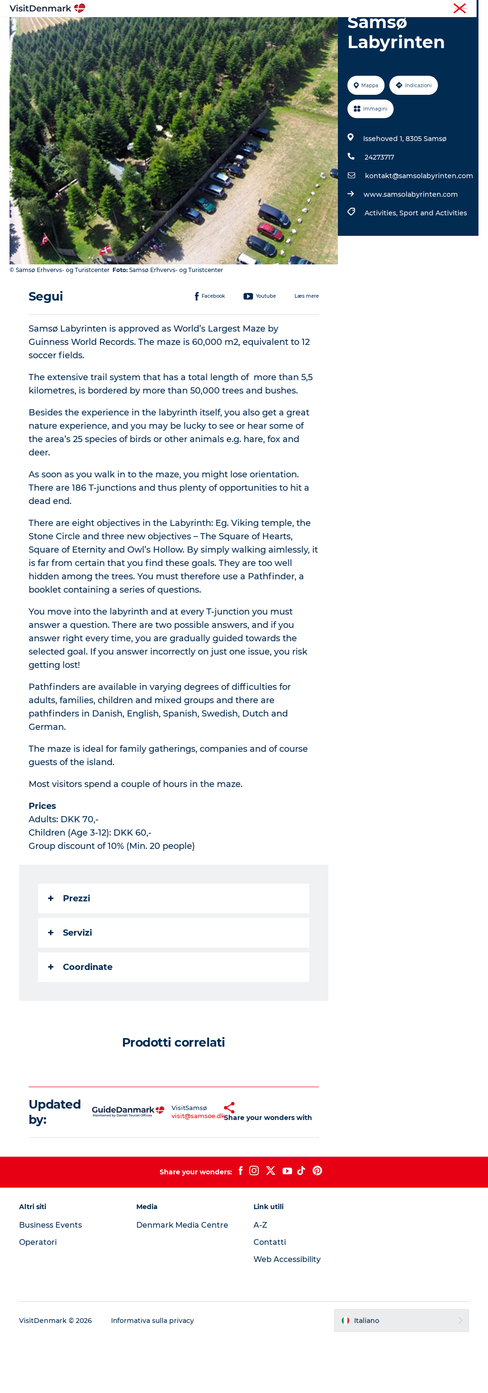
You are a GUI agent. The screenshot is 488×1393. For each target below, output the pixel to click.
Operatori (433, 9)
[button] (208, 1166)
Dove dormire (324, 30)
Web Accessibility (287, 1313)
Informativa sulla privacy (152, 1374)
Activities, (382, 267)
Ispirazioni (158, 30)
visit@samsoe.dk (178, 1170)
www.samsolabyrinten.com (411, 248)
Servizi (70, 986)
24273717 (379, 211)
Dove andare (214, 30)
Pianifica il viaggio (244, 40)
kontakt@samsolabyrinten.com (419, 230)
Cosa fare (268, 30)
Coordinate (80, 1021)
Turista (401, 9)
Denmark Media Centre (182, 1279)
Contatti (270, 1296)
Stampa (467, 9)
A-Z (260, 1279)
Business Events (50, 1279)
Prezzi (69, 952)
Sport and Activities (433, 267)
